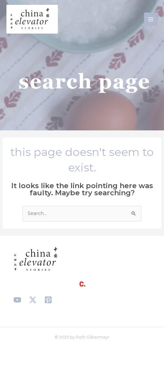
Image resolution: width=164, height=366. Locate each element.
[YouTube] (17, 300)
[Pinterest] (48, 300)
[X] (33, 300)
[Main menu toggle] (151, 19)
